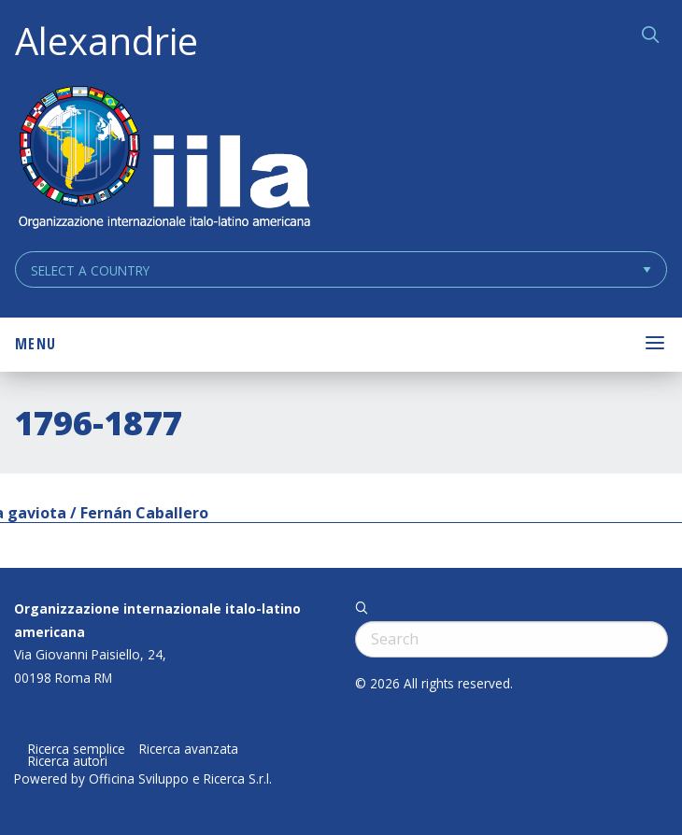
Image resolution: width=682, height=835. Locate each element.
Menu (35, 343)
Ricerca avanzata (188, 749)
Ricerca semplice (76, 749)
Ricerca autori (67, 761)
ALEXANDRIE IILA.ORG (163, 159)
